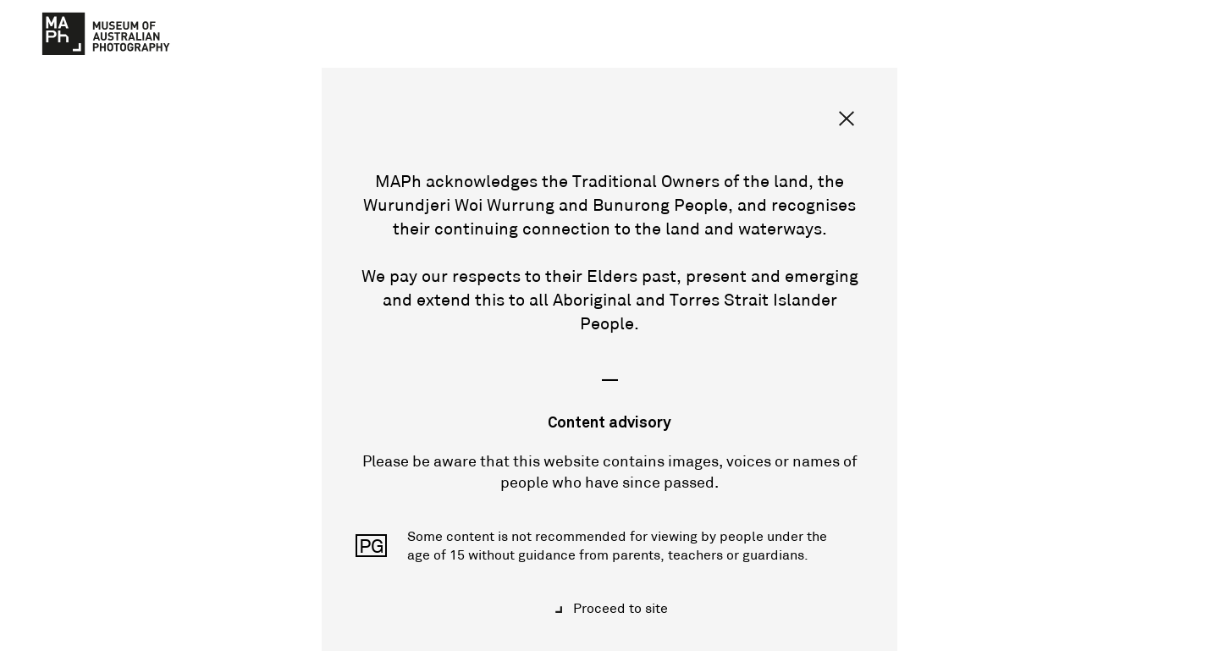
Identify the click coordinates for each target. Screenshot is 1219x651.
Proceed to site (619, 607)
